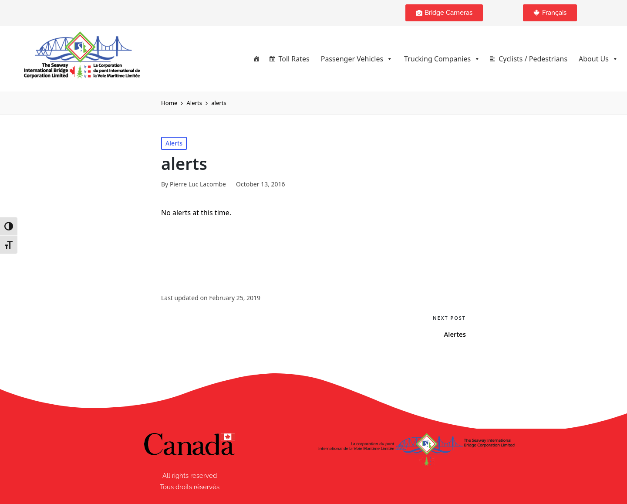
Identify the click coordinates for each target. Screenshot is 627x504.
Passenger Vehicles (357, 59)
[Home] (256, 59)
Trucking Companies (442, 59)
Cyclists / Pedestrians (533, 59)
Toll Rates (293, 59)
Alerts (173, 143)
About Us (598, 59)
